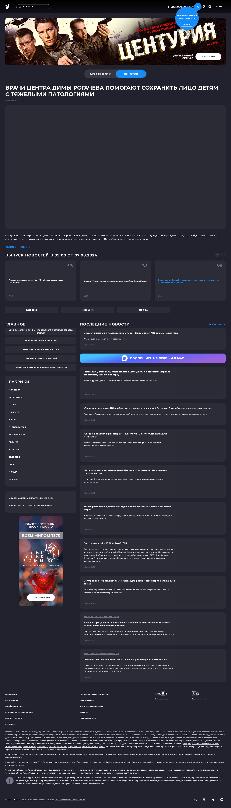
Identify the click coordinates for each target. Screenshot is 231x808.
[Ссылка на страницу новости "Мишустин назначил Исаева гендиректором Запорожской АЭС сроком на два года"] (153, 338)
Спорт (12, 464)
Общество (14, 412)
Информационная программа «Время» (31, 498)
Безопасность (17, 434)
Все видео (10, 724)
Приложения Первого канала (19, 712)
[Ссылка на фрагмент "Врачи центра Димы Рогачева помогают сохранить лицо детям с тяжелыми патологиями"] (190, 280)
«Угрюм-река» (29, 747)
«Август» (187, 744)
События (84, 712)
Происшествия (17, 427)
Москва (143, 310)
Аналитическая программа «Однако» (30, 505)
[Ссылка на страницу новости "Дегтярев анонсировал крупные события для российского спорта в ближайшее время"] (153, 592)
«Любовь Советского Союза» (205, 744)
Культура (14, 449)
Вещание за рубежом (200, 695)
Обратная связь (87, 700)
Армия (12, 420)
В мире (13, 405)
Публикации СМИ (88, 718)
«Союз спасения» (13, 747)
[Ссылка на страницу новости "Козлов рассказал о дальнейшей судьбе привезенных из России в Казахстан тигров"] (153, 518)
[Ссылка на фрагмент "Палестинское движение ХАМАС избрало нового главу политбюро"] (40, 280)
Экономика (15, 397)
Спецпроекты (11, 700)
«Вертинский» (74, 747)
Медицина (88, 310)
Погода (13, 472)
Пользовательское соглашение (94, 694)
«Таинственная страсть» (93, 747)
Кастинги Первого (13, 718)
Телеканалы (133, 773)
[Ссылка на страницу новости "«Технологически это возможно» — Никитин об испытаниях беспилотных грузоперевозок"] (153, 482)
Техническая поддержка (91, 706)
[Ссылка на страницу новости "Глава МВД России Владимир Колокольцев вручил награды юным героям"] (153, 666)
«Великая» (62, 747)
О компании (11, 694)
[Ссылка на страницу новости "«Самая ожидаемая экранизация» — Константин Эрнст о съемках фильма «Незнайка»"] (153, 445)
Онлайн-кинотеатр (14, 706)
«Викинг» (41, 747)
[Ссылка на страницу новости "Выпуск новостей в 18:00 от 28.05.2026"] (153, 555)
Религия (13, 442)
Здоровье (31, 310)
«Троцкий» (51, 747)
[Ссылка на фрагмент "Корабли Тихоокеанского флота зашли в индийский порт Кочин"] (115, 280)
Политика (14, 390)
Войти (219, 7)
